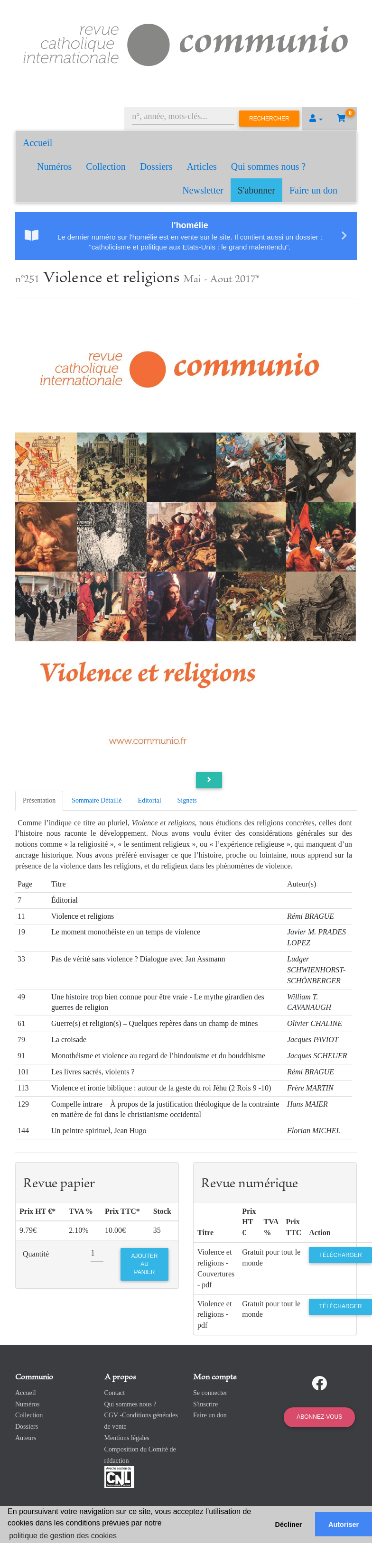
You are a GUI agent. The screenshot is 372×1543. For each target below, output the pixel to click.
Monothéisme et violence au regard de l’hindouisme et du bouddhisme (158, 1056)
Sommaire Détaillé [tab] (96, 800)
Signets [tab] (187, 800)
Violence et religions (82, 916)
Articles (202, 166)
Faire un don (313, 190)
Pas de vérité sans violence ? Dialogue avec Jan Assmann (138, 959)
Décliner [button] (288, 1524)
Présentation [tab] (39, 800)
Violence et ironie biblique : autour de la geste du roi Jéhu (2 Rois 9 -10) (161, 1088)
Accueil (37, 143)
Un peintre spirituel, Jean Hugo (98, 1131)
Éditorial (64, 900)
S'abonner (256, 190)
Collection (105, 166)
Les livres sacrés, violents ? (93, 1072)
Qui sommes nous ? (268, 166)
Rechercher (269, 118)
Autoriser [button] (343, 1524)
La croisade (68, 1039)
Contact (114, 1392)
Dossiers (156, 166)
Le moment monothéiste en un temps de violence (125, 932)
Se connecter (210, 1392)
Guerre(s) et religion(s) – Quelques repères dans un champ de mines (154, 1023)
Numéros (54, 166)
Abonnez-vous (319, 1417)
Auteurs (25, 1437)
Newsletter (202, 190)
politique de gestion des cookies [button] (63, 1536)
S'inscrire (205, 1404)
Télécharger (340, 1255)
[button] (316, 118)
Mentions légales (126, 1437)
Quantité (36, 1254)
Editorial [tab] (149, 800)
